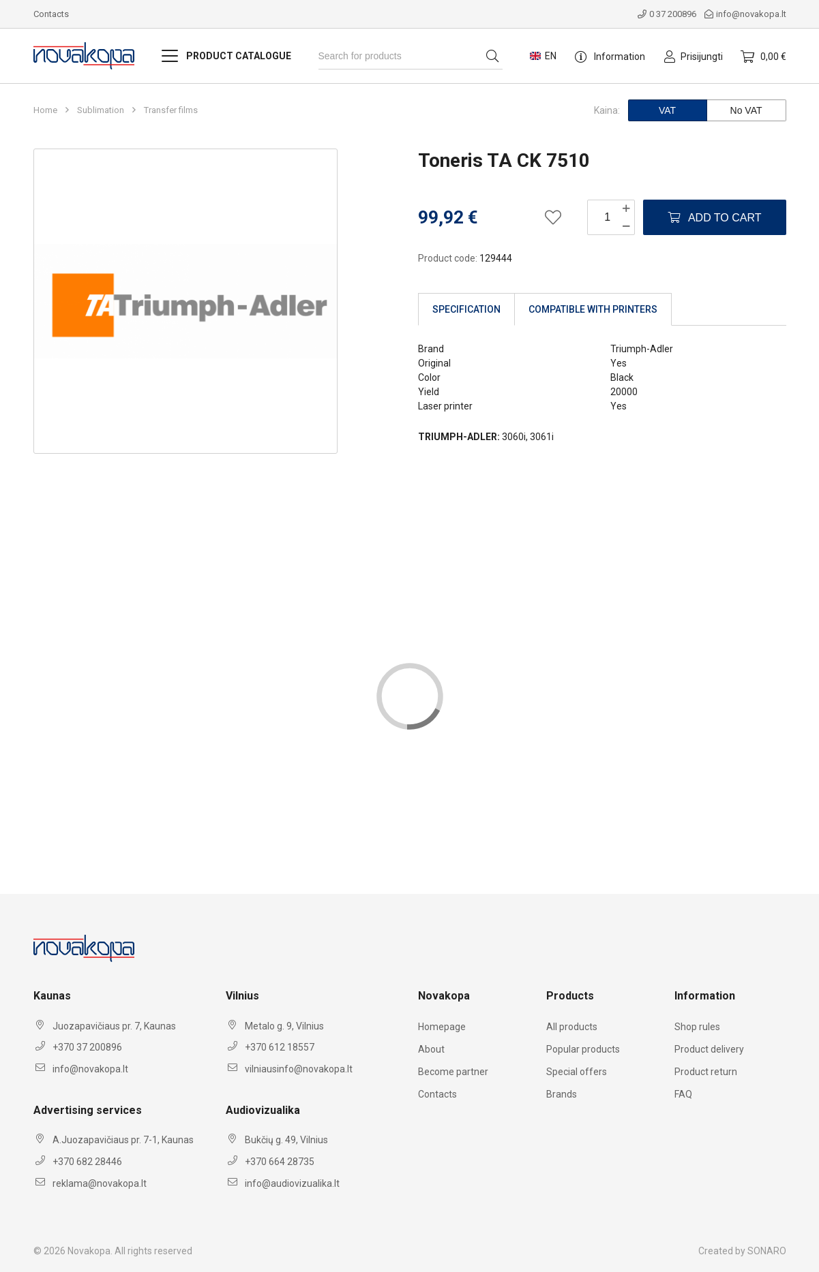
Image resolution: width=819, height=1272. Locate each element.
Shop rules (697, 1026)
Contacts (51, 14)
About (431, 1049)
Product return (705, 1071)
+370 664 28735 (279, 1161)
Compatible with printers (592, 309)
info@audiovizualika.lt (292, 1183)
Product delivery (709, 1049)
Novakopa (89, 1250)
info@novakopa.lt (745, 14)
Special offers (576, 1071)
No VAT (746, 110)
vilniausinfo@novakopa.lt (299, 1069)
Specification (466, 309)
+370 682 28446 (87, 1161)
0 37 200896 (667, 14)
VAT (667, 110)
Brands (561, 1094)
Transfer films (171, 110)
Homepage (442, 1026)
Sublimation (100, 110)
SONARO (766, 1250)
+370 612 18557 (279, 1047)
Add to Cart (714, 217)
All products (571, 1026)
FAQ (683, 1094)
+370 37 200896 (87, 1047)
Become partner (453, 1071)
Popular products (583, 1049)
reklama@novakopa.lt (100, 1183)
